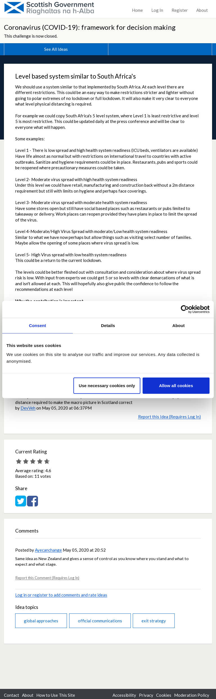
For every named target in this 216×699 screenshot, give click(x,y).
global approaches (41, 620)
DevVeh (28, 407)
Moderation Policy (191, 695)
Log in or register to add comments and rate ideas (61, 594)
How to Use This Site (55, 695)
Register (180, 10)
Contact (11, 695)
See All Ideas (56, 49)
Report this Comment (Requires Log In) (47, 577)
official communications (100, 620)
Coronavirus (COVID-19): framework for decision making (90, 27)
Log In (157, 10)
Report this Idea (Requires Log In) (169, 416)
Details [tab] (108, 325)
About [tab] (178, 325)
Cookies (163, 695)
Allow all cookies (176, 385)
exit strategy (153, 620)
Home (137, 10)
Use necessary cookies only (107, 385)
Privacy (146, 695)
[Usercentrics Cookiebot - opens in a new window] (185, 309)
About (202, 10)
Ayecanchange (48, 549)
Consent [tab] (37, 325)
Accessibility (124, 695)
